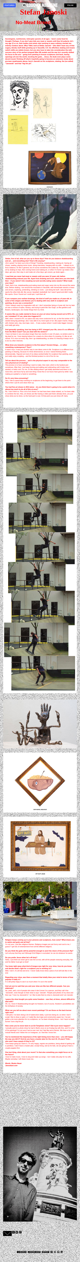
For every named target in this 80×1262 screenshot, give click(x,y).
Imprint (45, 1252)
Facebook (13, 1232)
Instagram (55, 1252)
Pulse (70, 5)
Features (9, 5)
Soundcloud (61, 1252)
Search (21, 1252)
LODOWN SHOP (34, 1252)
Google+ (20, 1232)
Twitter (17, 1232)
